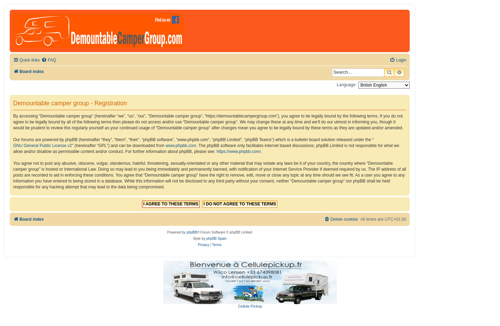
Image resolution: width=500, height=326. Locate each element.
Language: (347, 84)
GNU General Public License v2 (42, 145)
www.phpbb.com (181, 145)
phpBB (191, 232)
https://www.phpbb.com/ (239, 151)
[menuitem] (48, 60)
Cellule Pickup (250, 306)
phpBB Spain (216, 239)
